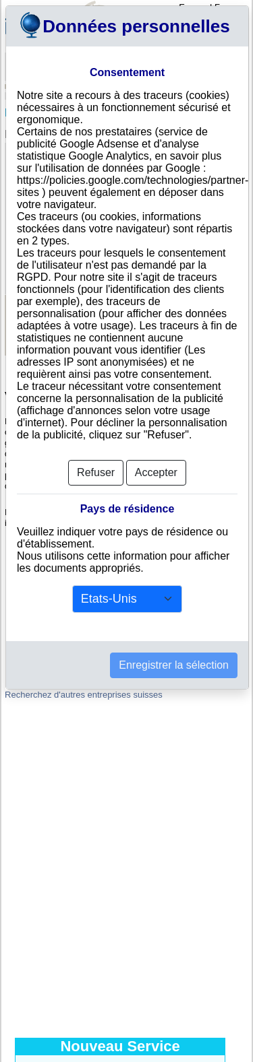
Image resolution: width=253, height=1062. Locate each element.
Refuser (96, 467)
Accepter (156, 467)
